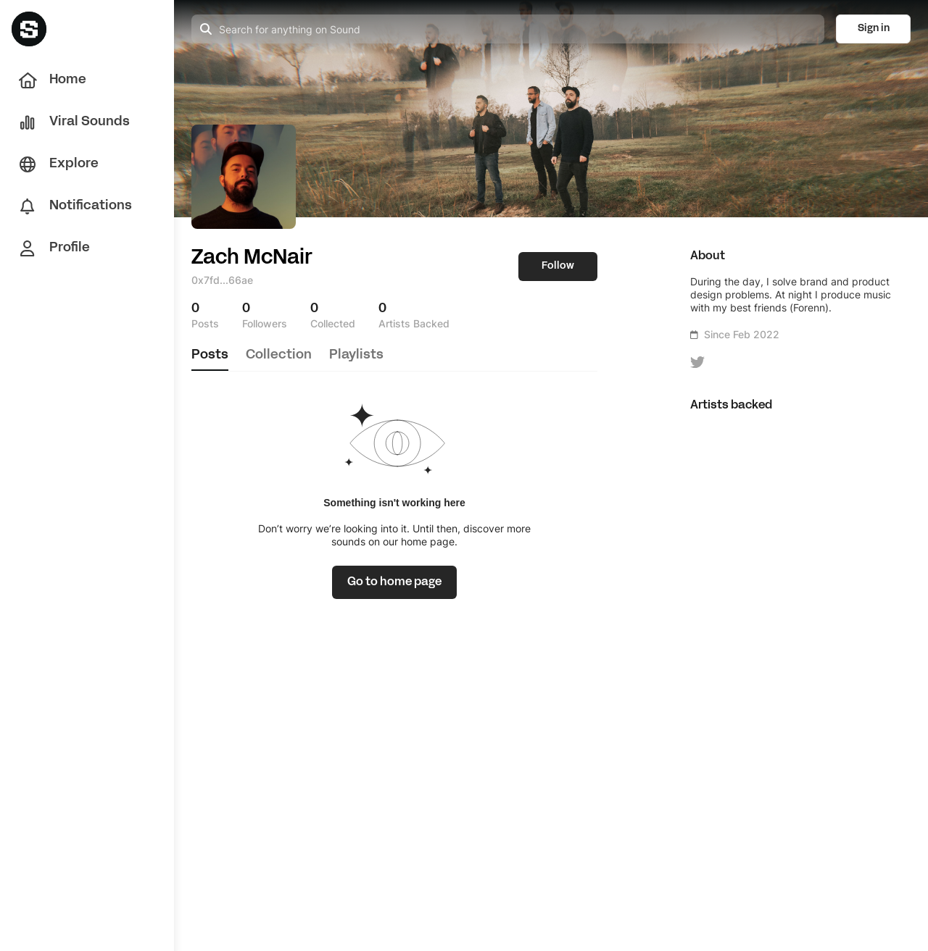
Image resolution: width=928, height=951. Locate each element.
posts (209, 355)
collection (279, 355)
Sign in (874, 28)
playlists (356, 355)
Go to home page (394, 582)
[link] (394, 582)
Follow (558, 266)
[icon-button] (697, 362)
